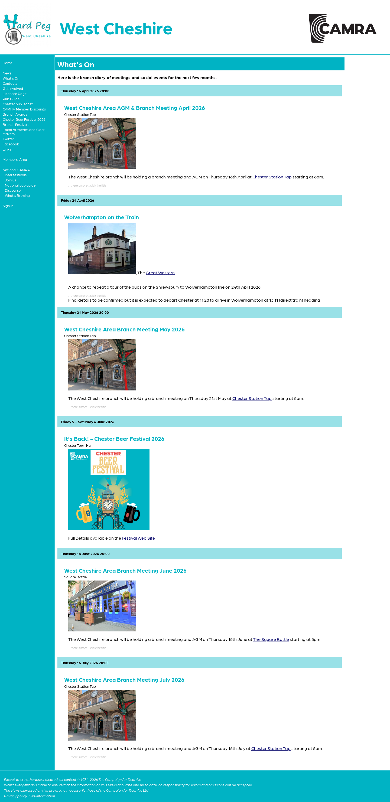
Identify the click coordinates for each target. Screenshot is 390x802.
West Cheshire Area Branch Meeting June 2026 (125, 570)
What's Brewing (17, 195)
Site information (42, 796)
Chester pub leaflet (18, 104)
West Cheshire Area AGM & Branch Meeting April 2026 (134, 107)
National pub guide (20, 185)
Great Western (160, 272)
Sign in (8, 206)
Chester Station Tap (272, 176)
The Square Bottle (271, 639)
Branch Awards (15, 114)
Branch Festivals (16, 124)
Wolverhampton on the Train (101, 217)
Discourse (13, 190)
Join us (10, 180)
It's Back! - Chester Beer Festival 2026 (114, 438)
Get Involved (13, 88)
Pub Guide (11, 99)
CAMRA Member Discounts (24, 109)
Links (7, 149)
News (7, 73)
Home (7, 63)
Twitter (8, 139)
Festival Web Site (138, 537)
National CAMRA (16, 170)
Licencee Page (15, 94)
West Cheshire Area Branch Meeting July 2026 (124, 679)
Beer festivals (16, 175)
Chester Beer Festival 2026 (24, 119)
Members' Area (15, 159)
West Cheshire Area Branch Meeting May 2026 (124, 329)
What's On (11, 78)
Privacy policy (15, 796)
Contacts (10, 83)
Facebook (11, 144)
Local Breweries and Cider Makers (24, 132)
